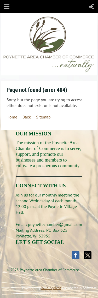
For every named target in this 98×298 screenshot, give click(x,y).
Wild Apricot (51, 287)
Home (12, 117)
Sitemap (43, 117)
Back (26, 117)
